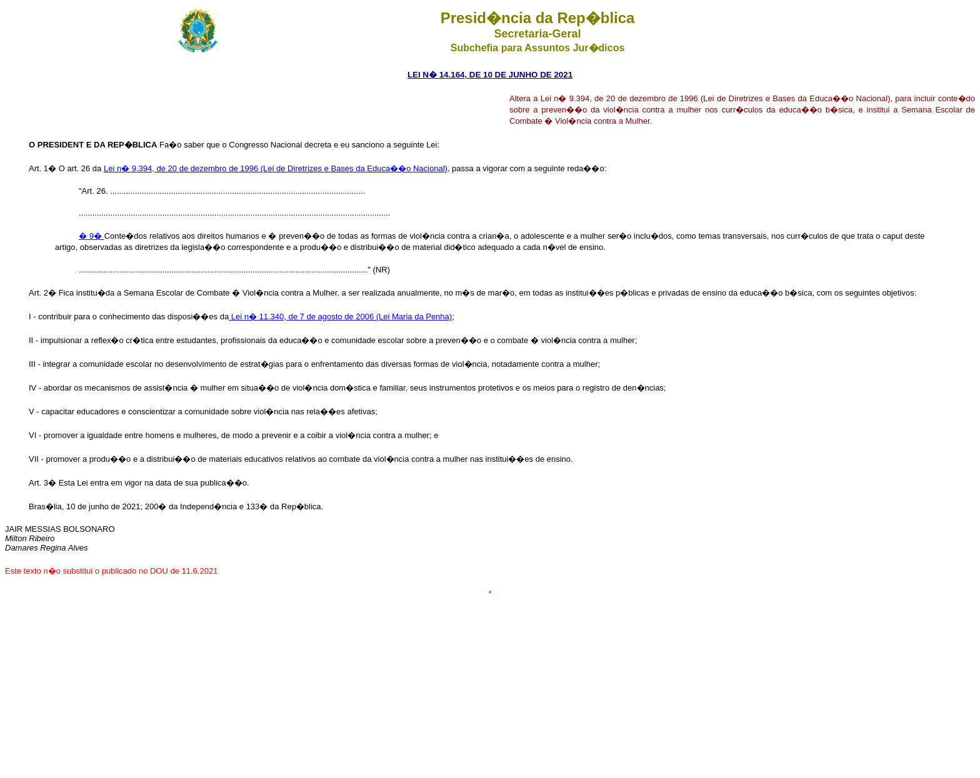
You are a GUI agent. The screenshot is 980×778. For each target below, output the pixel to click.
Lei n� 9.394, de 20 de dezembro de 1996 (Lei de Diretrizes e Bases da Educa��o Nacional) (276, 168)
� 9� (91, 236)
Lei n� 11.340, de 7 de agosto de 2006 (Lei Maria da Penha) (340, 316)
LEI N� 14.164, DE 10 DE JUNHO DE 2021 (490, 74)
